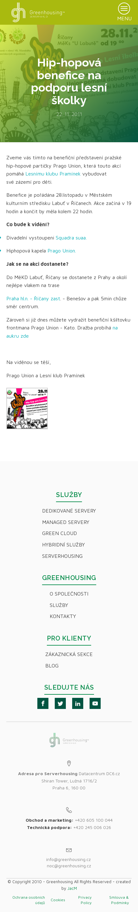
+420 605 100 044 (94, 820)
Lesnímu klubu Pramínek (53, 173)
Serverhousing (62, 556)
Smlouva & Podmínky (119, 900)
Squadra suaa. (71, 237)
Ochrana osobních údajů (28, 900)
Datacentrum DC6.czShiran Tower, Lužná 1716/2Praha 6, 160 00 (69, 780)
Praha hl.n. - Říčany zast (33, 298)
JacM (72, 888)
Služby (59, 605)
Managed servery (65, 522)
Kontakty (63, 616)
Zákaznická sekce (69, 654)
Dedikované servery (69, 510)
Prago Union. (61, 250)
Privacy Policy (84, 900)
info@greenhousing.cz (69, 859)
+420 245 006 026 (92, 827)
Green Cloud (59, 533)
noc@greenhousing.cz (69, 865)
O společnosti (69, 593)
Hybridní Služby (63, 544)
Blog (52, 665)
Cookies (58, 899)
